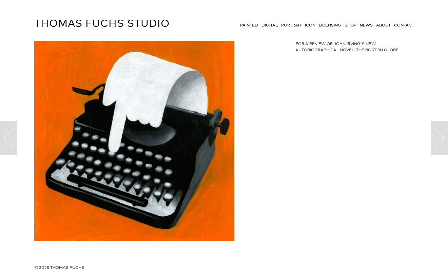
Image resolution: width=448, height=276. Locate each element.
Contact (404, 25)
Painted (249, 25)
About (383, 25)
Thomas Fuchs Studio (102, 23)
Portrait (291, 25)
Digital (269, 25)
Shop (350, 25)
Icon (310, 25)
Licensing (330, 25)
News (366, 25)
